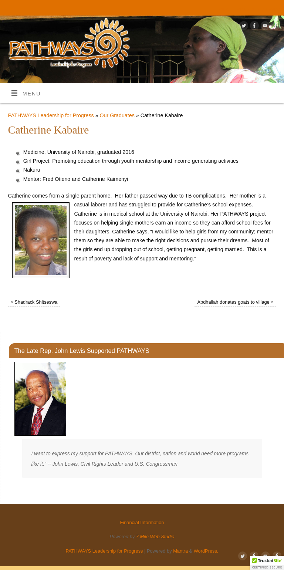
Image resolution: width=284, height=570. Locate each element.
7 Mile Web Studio (155, 536)
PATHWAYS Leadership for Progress (51, 115)
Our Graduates (117, 115)
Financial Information (258, 9)
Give (224, 9)
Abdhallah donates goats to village (235, 302)
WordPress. (206, 551)
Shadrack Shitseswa (34, 302)
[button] (267, 563)
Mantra (180, 551)
